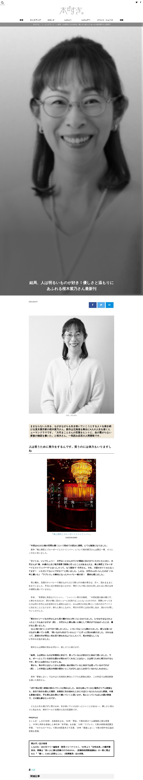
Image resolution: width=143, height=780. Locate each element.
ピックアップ (35, 20)
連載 (121, 20)
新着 (21, 20)
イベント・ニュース (105, 20)
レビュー (68, 20)
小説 (33, 770)
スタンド (50, 20)
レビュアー (86, 20)
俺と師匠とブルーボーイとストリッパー (71, 534)
